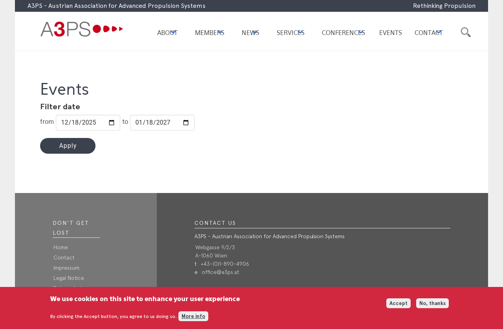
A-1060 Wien (211, 255)
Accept (398, 306)
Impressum (66, 268)
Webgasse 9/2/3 (215, 247)
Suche (464, 31)
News (250, 33)
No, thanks (432, 306)
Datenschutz (69, 288)
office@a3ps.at (220, 272)
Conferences (343, 33)
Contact (429, 33)
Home (60, 247)
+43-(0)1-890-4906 (225, 264)
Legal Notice (68, 278)
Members (209, 33)
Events (390, 33)
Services (291, 33)
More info (193, 318)
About (167, 33)
